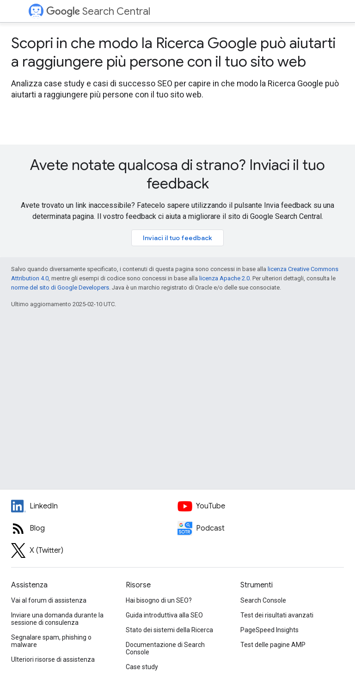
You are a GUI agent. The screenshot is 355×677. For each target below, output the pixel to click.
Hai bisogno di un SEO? (159, 600)
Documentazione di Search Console (165, 648)
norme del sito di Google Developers (60, 287)
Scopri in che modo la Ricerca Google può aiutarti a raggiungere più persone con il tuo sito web (173, 52)
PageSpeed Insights (269, 630)
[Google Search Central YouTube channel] (261, 506)
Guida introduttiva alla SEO (164, 615)
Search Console (263, 600)
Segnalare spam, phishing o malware (51, 641)
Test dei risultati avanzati (276, 615)
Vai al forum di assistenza (48, 600)
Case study (142, 667)
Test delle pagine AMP (273, 644)
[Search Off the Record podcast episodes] (261, 528)
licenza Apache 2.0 (224, 278)
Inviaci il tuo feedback (177, 238)
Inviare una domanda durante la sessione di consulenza (57, 618)
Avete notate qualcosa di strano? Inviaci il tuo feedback (177, 174)
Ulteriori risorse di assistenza (53, 659)
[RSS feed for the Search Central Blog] (94, 528)
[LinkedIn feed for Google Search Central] (94, 506)
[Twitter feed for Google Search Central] (94, 550)
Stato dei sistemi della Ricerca (169, 630)
